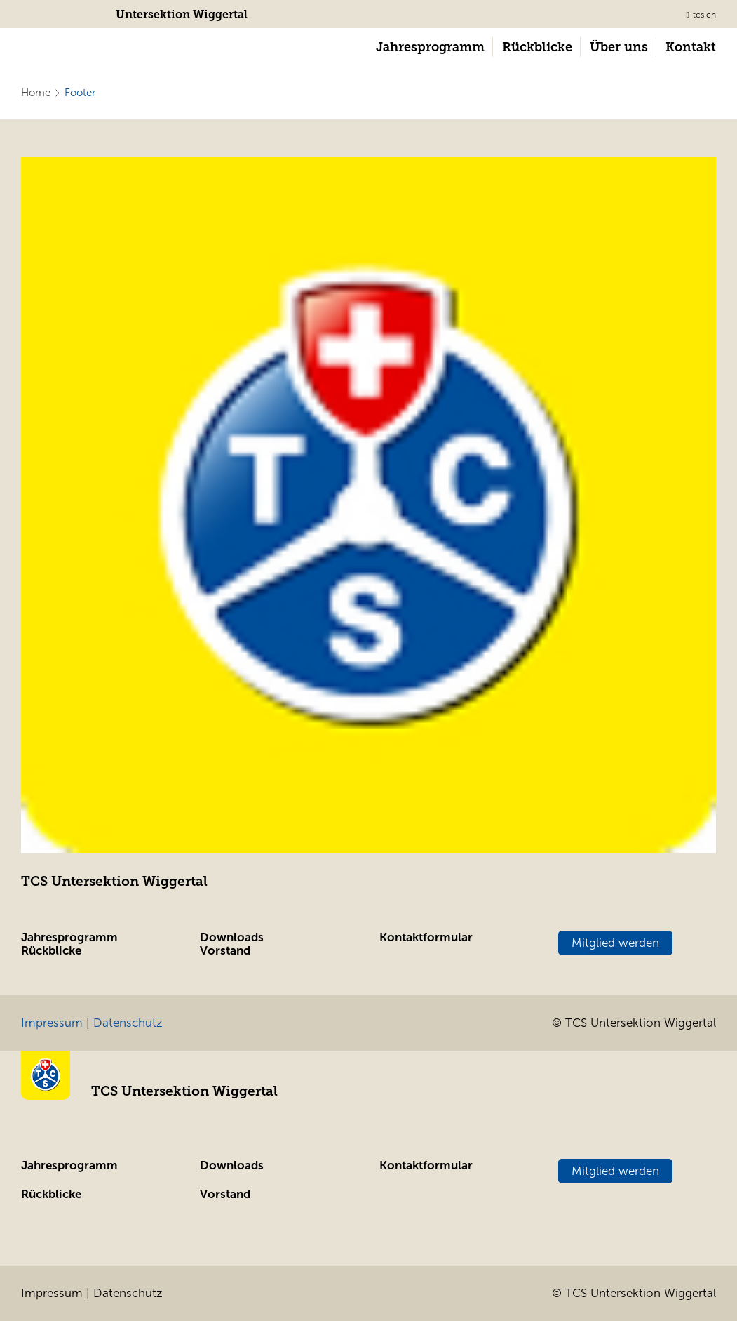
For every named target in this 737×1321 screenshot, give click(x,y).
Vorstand (225, 950)
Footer (80, 92)
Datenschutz (128, 1023)
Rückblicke (51, 950)
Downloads (232, 937)
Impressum (52, 1023)
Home (35, 92)
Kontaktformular (426, 937)
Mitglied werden (615, 943)
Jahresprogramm (69, 937)
